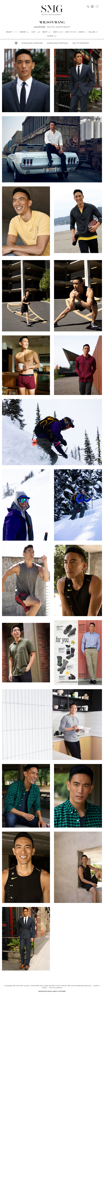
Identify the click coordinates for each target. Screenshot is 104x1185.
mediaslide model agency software (52, 991)
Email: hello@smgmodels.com (81, 986)
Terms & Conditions (55, 988)
